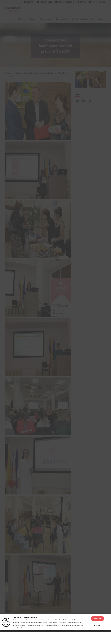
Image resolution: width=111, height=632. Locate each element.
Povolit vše (97, 619)
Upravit (97, 625)
